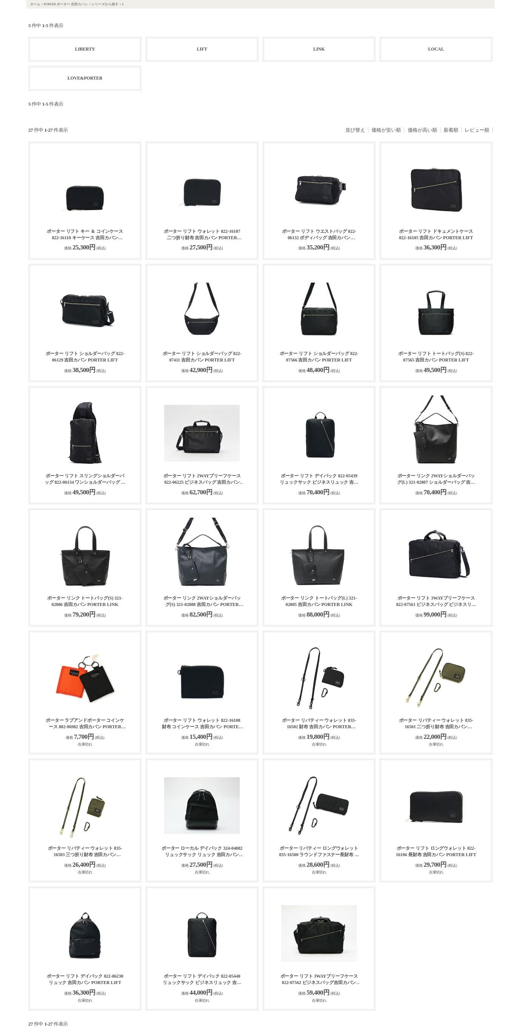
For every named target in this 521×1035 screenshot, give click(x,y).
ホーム (35, 4)
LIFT (202, 49)
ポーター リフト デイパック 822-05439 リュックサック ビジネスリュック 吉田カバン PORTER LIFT (319, 479)
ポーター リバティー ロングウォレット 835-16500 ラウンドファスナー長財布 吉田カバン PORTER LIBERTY (319, 852)
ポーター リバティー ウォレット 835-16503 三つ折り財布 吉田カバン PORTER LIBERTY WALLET (85, 852)
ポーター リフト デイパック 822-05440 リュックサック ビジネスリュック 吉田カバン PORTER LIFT (202, 979)
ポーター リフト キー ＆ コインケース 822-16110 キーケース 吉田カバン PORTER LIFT (85, 235)
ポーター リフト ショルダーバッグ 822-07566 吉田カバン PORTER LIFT (319, 357)
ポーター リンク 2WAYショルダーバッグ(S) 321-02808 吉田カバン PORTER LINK (202, 601)
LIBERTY (85, 49)
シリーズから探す (105, 4)
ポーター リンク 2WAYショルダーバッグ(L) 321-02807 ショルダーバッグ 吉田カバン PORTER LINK (436, 479)
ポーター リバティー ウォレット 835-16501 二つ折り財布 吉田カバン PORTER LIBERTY (436, 724)
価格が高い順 (422, 130)
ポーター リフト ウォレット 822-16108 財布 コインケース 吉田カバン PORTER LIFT (202, 724)
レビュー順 (477, 130)
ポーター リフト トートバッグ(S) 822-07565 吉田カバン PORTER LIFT (435, 357)
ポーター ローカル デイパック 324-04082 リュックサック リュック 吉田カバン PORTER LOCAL (202, 852)
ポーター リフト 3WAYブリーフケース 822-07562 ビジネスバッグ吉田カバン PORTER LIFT (319, 979)
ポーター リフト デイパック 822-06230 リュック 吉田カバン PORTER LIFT (85, 979)
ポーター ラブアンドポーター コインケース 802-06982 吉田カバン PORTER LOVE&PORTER (85, 724)
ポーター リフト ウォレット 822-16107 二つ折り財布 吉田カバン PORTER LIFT (202, 235)
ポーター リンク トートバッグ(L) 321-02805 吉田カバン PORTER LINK (319, 601)
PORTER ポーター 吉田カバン (66, 4)
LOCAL (436, 49)
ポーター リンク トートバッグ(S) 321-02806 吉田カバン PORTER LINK (84, 601)
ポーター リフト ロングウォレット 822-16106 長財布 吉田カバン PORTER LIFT (436, 851)
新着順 (451, 130)
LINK (319, 49)
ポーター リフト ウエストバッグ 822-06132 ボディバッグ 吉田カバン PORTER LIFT (319, 235)
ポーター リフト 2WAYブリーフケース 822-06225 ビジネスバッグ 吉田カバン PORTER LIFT (202, 479)
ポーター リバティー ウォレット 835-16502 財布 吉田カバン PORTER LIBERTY (319, 724)
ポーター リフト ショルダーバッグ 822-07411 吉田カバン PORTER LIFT (202, 357)
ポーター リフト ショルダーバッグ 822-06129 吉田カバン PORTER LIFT (85, 357)
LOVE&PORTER (85, 78)
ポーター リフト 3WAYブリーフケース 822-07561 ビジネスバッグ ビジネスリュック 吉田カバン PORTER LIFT (436, 601)
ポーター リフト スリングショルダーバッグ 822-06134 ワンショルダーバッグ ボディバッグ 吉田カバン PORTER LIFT (85, 479)
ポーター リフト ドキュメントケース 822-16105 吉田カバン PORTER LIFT (436, 234)
